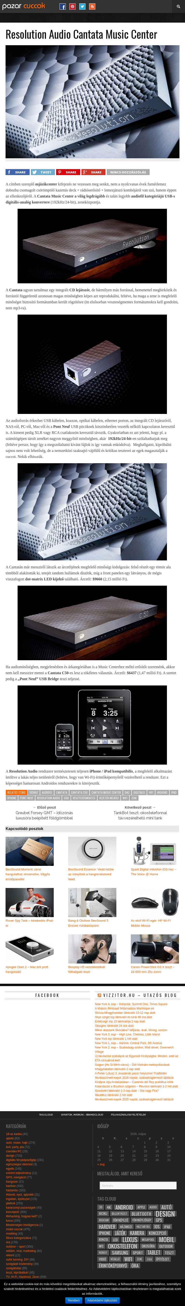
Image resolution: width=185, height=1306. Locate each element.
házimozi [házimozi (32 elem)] (126, 1226)
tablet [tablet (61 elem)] (153, 1252)
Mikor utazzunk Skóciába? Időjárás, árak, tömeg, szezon (131, 1030)
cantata (61, 792)
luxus (9, 1220)
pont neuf (26, 798)
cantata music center (106, 792)
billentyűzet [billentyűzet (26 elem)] (119, 1213)
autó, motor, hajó (16, 1142)
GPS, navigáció (16, 1177)
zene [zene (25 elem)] (139, 1259)
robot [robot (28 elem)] (103, 1252)
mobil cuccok (14, 1229)
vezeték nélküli (109, 798)
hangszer (12, 1181)
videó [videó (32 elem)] (102, 1259)
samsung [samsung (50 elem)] (120, 1252)
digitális (139, 792)
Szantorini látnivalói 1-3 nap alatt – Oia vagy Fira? (127, 1090)
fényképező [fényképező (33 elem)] (120, 1220)
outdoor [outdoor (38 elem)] (166, 1246)
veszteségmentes (84, 798)
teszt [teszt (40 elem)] (169, 1252)
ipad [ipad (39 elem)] (167, 1226)
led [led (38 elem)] (115, 1239)
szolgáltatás (13, 1268)
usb (66, 798)
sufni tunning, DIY (17, 1259)
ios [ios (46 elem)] (156, 1226)
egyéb (10, 1168)
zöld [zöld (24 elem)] (149, 1259)
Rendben (74, 1300)
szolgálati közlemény (19, 1264)
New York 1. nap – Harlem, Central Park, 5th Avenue (128, 1043)
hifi (151, 792)
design (10, 1155)
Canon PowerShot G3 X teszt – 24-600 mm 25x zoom (152, 969)
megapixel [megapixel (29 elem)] (148, 1239)
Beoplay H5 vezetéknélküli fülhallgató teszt (86, 969)
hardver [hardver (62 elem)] (107, 1226)
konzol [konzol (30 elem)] (103, 1239)
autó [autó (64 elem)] (166, 1207)
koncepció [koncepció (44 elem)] (157, 1233)
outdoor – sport (16, 1246)
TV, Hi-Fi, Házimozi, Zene (22, 1277)
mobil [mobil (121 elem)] (166, 1239)
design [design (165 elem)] (165, 1213)
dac (127, 792)
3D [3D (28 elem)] (100, 1207)
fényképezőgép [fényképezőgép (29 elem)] (141, 1220)
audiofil (47, 792)
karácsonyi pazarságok (21, 1207)
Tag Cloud (46, 1115)
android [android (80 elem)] (124, 1207)
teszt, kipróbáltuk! (17, 1272)
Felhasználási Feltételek (128, 1115)
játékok (10, 1203)
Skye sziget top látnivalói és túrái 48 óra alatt (123, 1017)
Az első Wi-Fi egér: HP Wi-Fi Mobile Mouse (151, 923)
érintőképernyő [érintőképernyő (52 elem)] (113, 1265)
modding (11, 1233)
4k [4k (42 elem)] (109, 1207)
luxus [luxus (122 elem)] (129, 1239)
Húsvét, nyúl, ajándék (20, 1194)
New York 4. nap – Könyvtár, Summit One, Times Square (131, 1004)
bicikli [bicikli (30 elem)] (103, 1213)
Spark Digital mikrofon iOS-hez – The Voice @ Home (153, 872)
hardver (11, 1186)
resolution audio (48, 798)
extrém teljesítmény (18, 1173)
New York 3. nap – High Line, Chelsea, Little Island (127, 1034)
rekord (10, 1255)
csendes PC (14, 1151)
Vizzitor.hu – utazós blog (140, 995)
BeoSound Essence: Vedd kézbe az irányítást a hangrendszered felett (91, 874)
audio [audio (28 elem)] (153, 1207)
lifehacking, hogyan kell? (22, 1216)
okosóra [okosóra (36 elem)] (148, 1246)
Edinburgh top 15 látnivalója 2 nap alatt (120, 1021)
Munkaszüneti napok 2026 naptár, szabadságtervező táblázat (134, 1077)
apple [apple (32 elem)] (141, 1207)
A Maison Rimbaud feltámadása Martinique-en (124, 1008)
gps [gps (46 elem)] (159, 1220)
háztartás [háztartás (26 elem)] (143, 1226)
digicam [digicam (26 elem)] (104, 1220)
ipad (174, 792)
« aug (101, 1164)
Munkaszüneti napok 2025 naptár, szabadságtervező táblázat (134, 1099)
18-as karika (14, 1134)
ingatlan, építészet (17, 1199)
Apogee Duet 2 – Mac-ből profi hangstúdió (27, 969)
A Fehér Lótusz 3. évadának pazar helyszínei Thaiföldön (131, 1073)
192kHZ (33, 792)
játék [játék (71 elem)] (120, 1233)
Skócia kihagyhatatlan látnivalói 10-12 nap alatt (125, 1012)
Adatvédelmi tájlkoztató (102, 1300)
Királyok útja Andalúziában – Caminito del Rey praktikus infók (134, 1082)
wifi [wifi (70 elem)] (128, 1259)
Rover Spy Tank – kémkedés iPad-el (29, 923)
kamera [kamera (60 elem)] (137, 1233)
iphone (11, 798)
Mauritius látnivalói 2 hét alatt (113, 1095)
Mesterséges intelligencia (22, 1225)
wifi (125, 798)
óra (8, 1242)
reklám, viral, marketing (21, 1251)
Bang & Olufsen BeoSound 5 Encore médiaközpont (88, 923)
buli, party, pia (15, 1147)
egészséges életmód (19, 1164)
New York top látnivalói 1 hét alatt (116, 1038)
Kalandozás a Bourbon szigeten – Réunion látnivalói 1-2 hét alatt (136, 1086)
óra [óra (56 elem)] (135, 1265)
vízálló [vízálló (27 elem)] (115, 1259)
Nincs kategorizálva (18, 1238)
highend (162, 792)
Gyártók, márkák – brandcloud (82, 1115)
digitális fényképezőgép (21, 1160)
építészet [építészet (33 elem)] (162, 1259)
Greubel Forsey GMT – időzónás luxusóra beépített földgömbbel (44, 815)
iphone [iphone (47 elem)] (104, 1233)
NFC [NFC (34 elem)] (101, 1246)
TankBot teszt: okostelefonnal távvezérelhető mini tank (140, 815)
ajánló (10, 1138)
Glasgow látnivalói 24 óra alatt (114, 1025)
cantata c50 (79, 792)
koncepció (12, 1212)
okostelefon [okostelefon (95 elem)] (122, 1246)
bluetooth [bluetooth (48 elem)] (141, 1213)
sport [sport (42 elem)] (138, 1252)
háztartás (12, 1190)
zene (134, 798)
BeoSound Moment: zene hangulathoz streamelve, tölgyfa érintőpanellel (28, 874)
